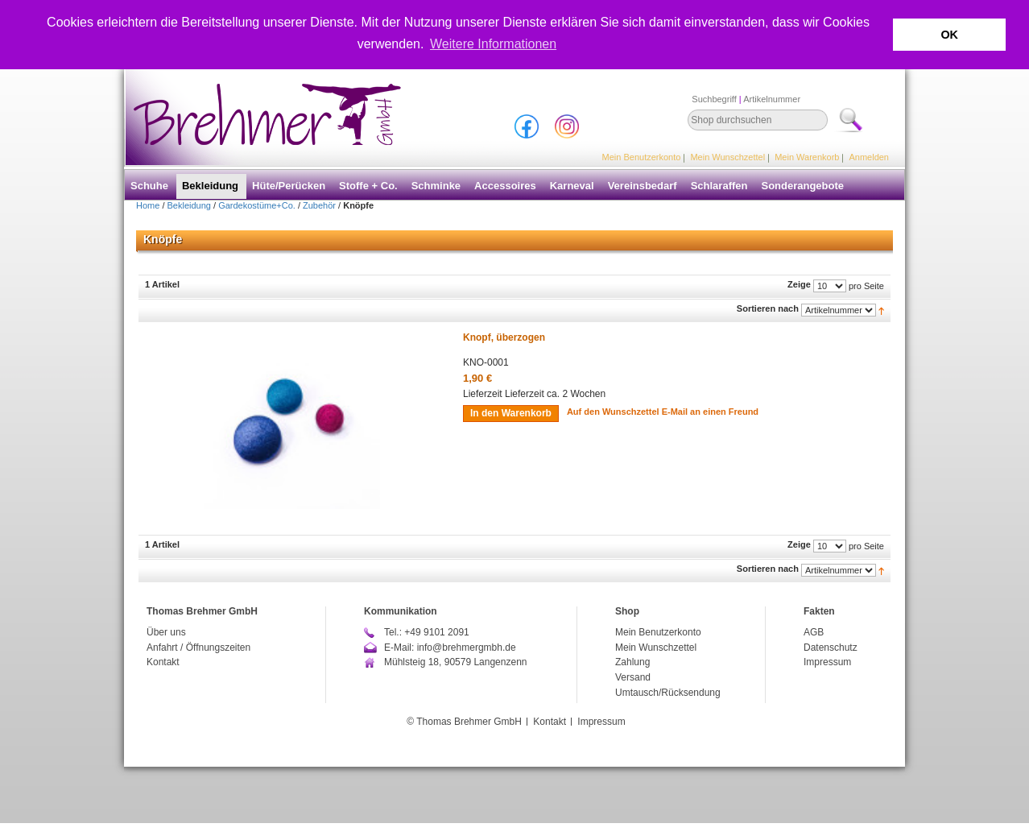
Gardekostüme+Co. (256, 205)
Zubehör (319, 205)
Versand (633, 677)
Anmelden (869, 157)
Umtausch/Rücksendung (668, 691)
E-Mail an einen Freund (710, 411)
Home (147, 205)
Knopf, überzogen (504, 337)
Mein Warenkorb (807, 157)
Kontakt (163, 662)
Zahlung (632, 662)
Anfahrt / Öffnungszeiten (198, 647)
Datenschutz (831, 647)
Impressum (827, 662)
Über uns (166, 632)
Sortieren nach (768, 308)
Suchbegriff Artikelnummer (746, 99)
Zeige (799, 284)
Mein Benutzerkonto (641, 157)
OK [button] (949, 34)
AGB (814, 632)
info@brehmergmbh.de (466, 647)
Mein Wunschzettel (727, 157)
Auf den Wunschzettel (613, 411)
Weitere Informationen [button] (493, 44)
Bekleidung (189, 205)
